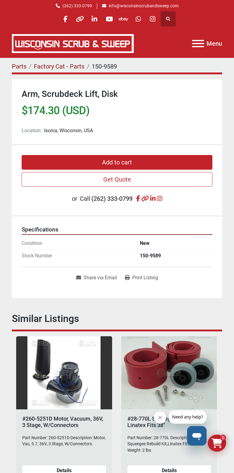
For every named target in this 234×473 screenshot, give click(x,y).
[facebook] (62, 18)
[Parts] (19, 66)
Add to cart (117, 162)
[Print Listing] (141, 278)
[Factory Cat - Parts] (59, 66)
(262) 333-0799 (77, 5)
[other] (78, 18)
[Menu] (198, 43)
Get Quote (117, 179)
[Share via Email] (96, 278)
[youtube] (109, 18)
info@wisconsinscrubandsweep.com (144, 5)
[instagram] (155, 18)
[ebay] (124, 18)
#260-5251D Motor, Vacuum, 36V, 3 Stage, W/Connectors (62, 422)
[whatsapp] (140, 18)
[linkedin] (93, 18)
